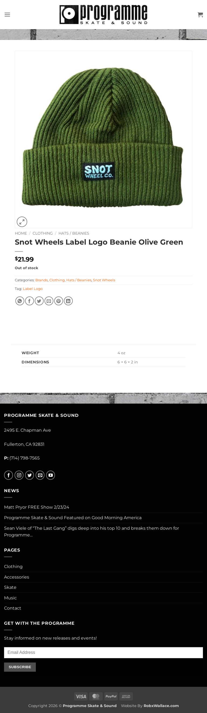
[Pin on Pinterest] (58, 300)
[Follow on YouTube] (50, 475)
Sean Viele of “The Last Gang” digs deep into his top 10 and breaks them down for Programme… (91, 532)
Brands (41, 280)
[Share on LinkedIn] (68, 300)
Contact (12, 608)
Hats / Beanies (73, 233)
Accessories (16, 577)
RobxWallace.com (161, 705)
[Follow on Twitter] (29, 475)
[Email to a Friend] (48, 300)
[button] (7, 14)
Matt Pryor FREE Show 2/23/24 (36, 507)
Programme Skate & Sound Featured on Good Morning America (73, 517)
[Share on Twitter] (39, 300)
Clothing (43, 233)
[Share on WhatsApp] (19, 300)
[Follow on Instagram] (19, 475)
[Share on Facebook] (29, 300)
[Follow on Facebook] (8, 475)
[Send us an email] (40, 475)
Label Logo (33, 289)
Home (21, 233)
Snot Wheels (104, 280)
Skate (10, 587)
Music (10, 597)
